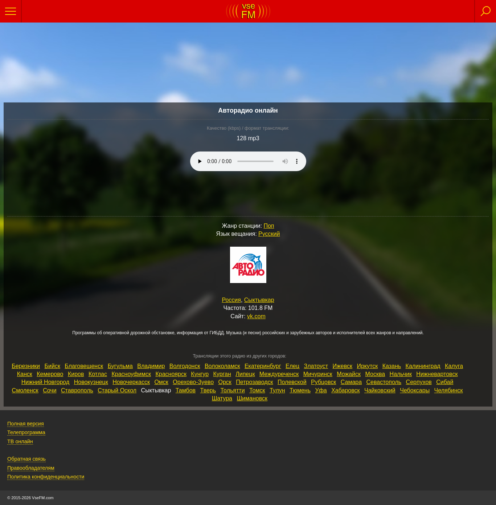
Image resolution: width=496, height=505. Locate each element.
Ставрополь (77, 390)
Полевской (292, 382)
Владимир (151, 366)
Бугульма (120, 366)
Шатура (222, 398)
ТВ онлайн (20, 441)
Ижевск (342, 366)
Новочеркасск (131, 382)
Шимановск (252, 398)
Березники (26, 366)
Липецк (245, 374)
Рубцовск (323, 382)
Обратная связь (26, 459)
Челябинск (448, 390)
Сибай (444, 382)
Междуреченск (279, 374)
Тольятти (233, 390)
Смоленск (25, 390)
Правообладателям (30, 468)
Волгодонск (184, 366)
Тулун (277, 390)
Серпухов (419, 382)
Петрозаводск (254, 382)
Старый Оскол (117, 390)
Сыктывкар (259, 300)
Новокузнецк (91, 382)
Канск (24, 374)
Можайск (349, 374)
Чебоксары (415, 390)
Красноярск (170, 374)
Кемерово (50, 374)
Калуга (454, 366)
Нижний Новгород (45, 382)
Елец (292, 366)
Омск (161, 382)
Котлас (98, 374)
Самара (351, 382)
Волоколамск (222, 366)
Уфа (321, 390)
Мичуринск (317, 374)
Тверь (208, 390)
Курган (222, 374)
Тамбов (186, 390)
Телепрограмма (26, 432)
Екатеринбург (263, 366)
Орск (224, 382)
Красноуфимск (131, 374)
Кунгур (200, 374)
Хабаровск (345, 390)
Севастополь (384, 382)
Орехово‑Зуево (193, 382)
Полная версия (25, 424)
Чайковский (379, 390)
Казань (391, 366)
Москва (375, 374)
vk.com (256, 316)
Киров (76, 374)
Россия (231, 300)
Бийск (52, 366)
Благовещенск (84, 366)
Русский (269, 234)
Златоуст (316, 366)
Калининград (423, 366)
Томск (257, 390)
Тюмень (300, 390)
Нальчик (401, 374)
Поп (268, 226)
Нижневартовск (437, 374)
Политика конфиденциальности (45, 477)
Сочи (49, 390)
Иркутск (367, 366)
